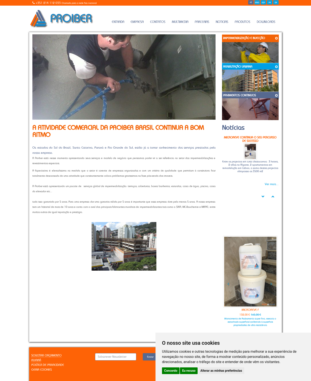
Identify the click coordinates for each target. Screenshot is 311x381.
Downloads (266, 22)
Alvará (36, 360)
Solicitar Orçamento (46, 355)
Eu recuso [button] (188, 370)
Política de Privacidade (47, 365)
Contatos (157, 22)
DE (276, 3)
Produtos (242, 22)
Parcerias (202, 22)
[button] (227, 282)
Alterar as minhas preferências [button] (221, 370)
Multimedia (180, 22)
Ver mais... (272, 184)
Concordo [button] (170, 370)
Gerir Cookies (41, 369)
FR (270, 3)
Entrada (118, 22)
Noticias (222, 22)
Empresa (137, 22)
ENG (257, 3)
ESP (263, 3)
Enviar (150, 357)
